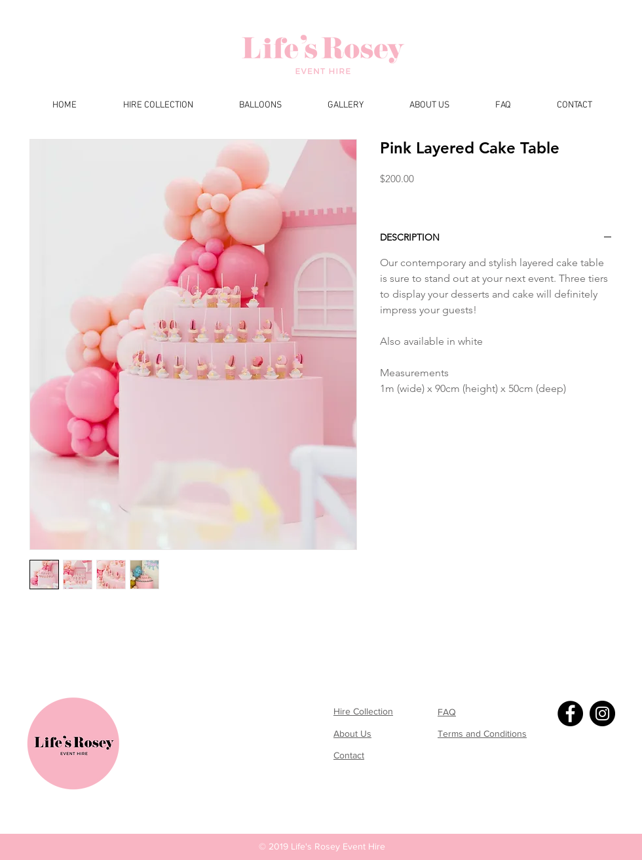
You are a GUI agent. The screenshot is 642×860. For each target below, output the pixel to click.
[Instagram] (602, 713)
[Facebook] (570, 713)
